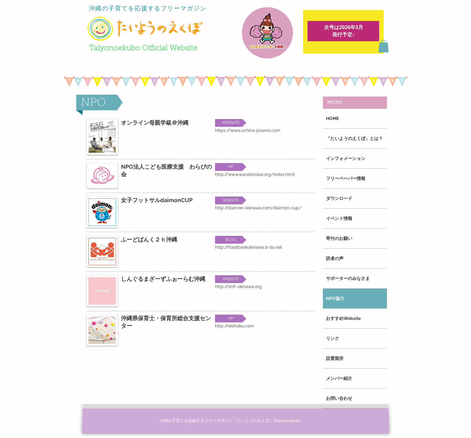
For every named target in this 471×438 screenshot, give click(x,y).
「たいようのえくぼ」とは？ (354, 138)
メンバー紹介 (339, 378)
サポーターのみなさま (348, 278)
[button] (383, 46)
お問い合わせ (339, 398)
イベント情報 (339, 218)
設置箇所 (334, 358)
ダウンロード (339, 198)
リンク (332, 338)
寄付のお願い (339, 238)
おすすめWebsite (343, 318)
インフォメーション (345, 158)
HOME (332, 118)
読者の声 (334, 258)
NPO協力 (335, 298)
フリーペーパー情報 (345, 178)
